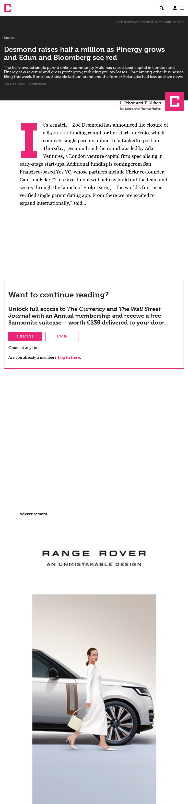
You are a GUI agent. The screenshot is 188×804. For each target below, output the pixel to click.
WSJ (21, 6)
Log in (62, 336)
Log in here (69, 357)
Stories (9, 38)
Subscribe (25, 336)
